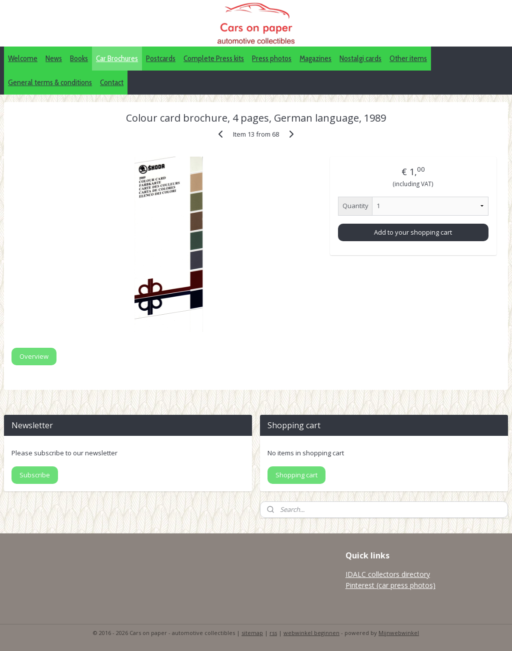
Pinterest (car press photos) (391, 585)
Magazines (316, 58)
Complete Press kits (214, 58)
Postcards (161, 58)
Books (79, 58)
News (54, 58)
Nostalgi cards (361, 58)
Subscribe (35, 474)
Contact (112, 82)
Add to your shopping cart (413, 232)
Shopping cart (297, 474)
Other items (408, 58)
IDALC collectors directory (388, 574)
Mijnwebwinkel (398, 632)
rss (273, 632)
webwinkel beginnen (312, 632)
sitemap (252, 632)
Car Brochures (117, 58)
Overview (34, 356)
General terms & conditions (50, 82)
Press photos (272, 58)
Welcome (23, 58)
